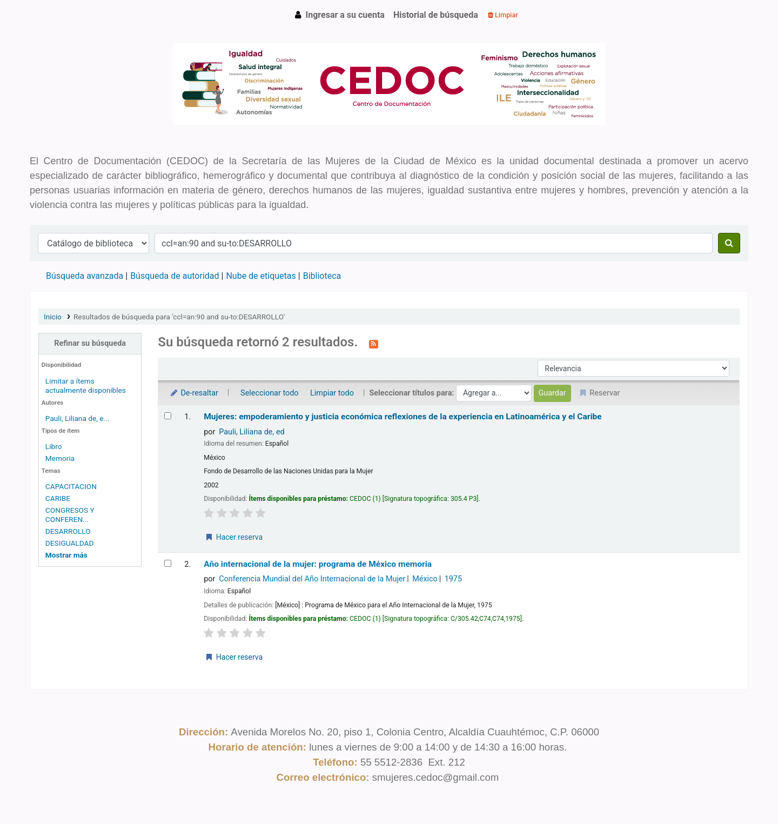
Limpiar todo (332, 393)
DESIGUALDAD (69, 543)
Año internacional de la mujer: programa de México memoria (318, 564)
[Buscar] (729, 243)
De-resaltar (193, 393)
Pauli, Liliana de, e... (77, 418)
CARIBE (57, 498)
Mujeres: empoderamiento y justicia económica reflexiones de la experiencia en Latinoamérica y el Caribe (403, 416)
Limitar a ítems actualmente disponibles (85, 385)
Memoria (60, 458)
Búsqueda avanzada (84, 276)
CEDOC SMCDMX (57, 15)
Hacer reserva (233, 537)
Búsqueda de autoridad (174, 276)
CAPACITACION (71, 486)
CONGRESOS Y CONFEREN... (70, 515)
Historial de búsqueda (435, 15)
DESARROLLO (68, 531)
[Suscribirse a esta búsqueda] (373, 343)
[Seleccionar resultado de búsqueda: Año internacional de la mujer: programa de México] (167, 563)
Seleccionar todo (269, 393)
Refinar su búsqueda (90, 343)
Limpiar (503, 15)
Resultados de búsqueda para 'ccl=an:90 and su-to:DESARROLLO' (179, 316)
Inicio (53, 316)
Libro (53, 446)
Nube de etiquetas (261, 276)
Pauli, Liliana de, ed (251, 432)
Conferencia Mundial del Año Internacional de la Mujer (312, 579)
